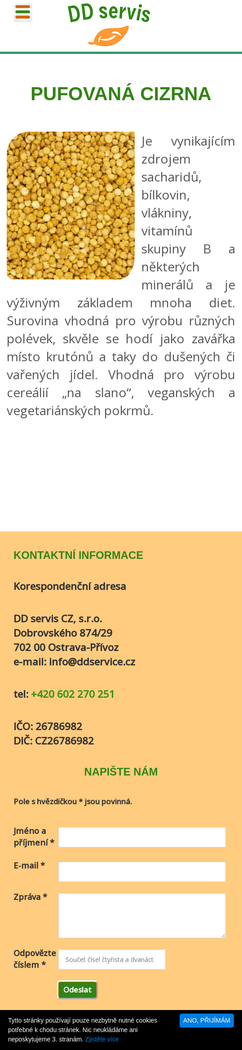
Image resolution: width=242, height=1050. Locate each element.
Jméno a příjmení (33, 836)
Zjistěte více (102, 1039)
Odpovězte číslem (34, 959)
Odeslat (77, 989)
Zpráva (30, 896)
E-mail (29, 865)
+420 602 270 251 (73, 694)
